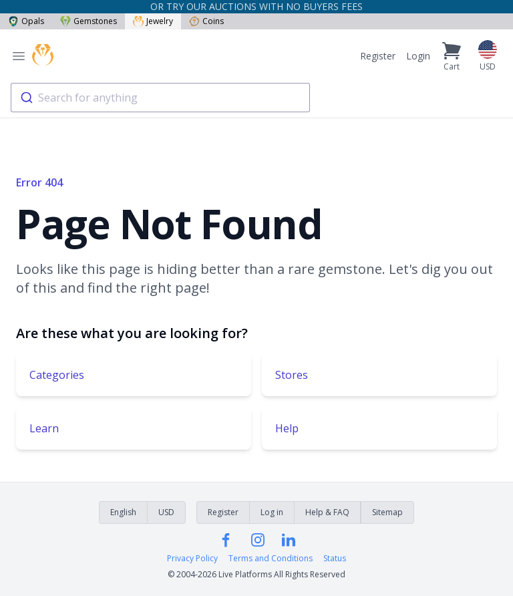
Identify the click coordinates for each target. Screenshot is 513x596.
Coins (206, 21)
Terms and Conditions (270, 558)
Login (418, 55)
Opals (26, 21)
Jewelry (153, 21)
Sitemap (387, 512)
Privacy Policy (192, 558)
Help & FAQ (327, 512)
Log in (272, 512)
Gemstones (88, 21)
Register (377, 55)
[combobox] (160, 97)
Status (334, 558)
